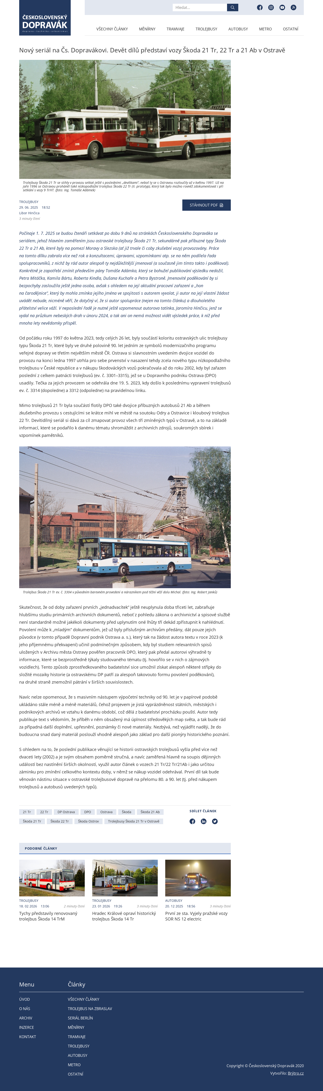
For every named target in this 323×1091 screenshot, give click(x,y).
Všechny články (112, 29)
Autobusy (238, 29)
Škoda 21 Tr (32, 821)
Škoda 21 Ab (150, 812)
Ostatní (290, 29)
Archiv (25, 1018)
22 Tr (44, 812)
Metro (265, 29)
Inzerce (26, 1027)
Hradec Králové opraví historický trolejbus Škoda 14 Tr (124, 916)
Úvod (24, 999)
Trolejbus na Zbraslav (90, 1008)
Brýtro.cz (296, 1073)
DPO (87, 812)
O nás (24, 1008)
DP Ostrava (66, 812)
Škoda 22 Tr (60, 821)
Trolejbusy (206, 29)
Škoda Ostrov (88, 821)
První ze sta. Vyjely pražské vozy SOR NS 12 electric (196, 916)
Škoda (126, 812)
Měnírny (147, 29)
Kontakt (27, 1036)
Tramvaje (175, 29)
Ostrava (106, 812)
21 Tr (27, 812)
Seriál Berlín (80, 1018)
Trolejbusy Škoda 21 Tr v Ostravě (133, 821)
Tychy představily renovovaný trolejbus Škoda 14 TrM (48, 916)
